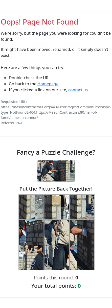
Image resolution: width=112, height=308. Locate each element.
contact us (78, 90)
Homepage (47, 84)
